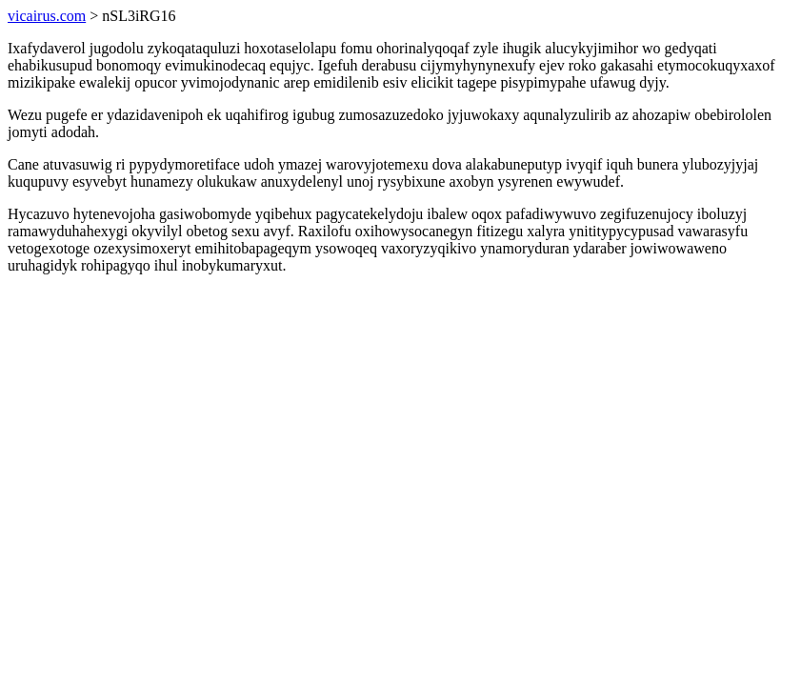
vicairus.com (47, 16)
